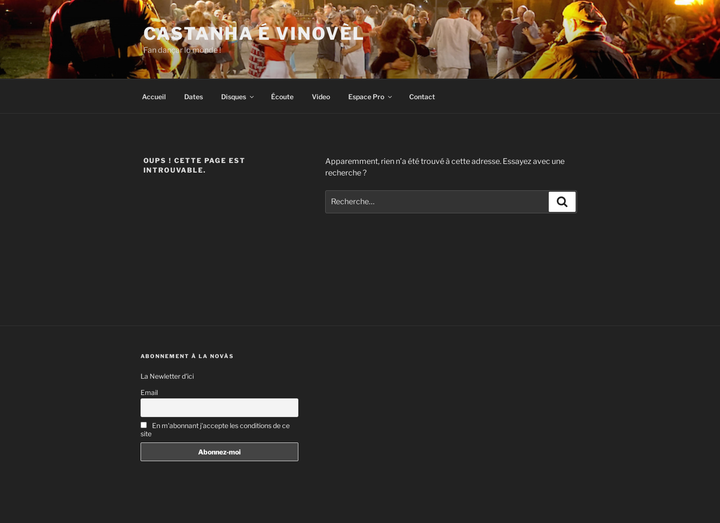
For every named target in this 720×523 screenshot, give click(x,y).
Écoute (282, 97)
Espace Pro (370, 97)
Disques (238, 97)
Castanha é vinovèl (254, 33)
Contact (422, 97)
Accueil (154, 97)
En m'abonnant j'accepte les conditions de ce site (215, 429)
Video (321, 97)
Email (149, 392)
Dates (193, 97)
